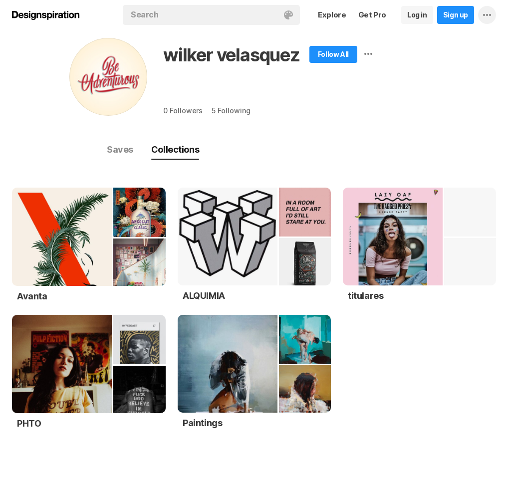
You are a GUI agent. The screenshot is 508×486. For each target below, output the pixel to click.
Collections (175, 149)
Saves (120, 149)
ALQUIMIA (204, 295)
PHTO (29, 423)
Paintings (202, 423)
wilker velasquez (231, 55)
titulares (365, 295)
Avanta (32, 296)
